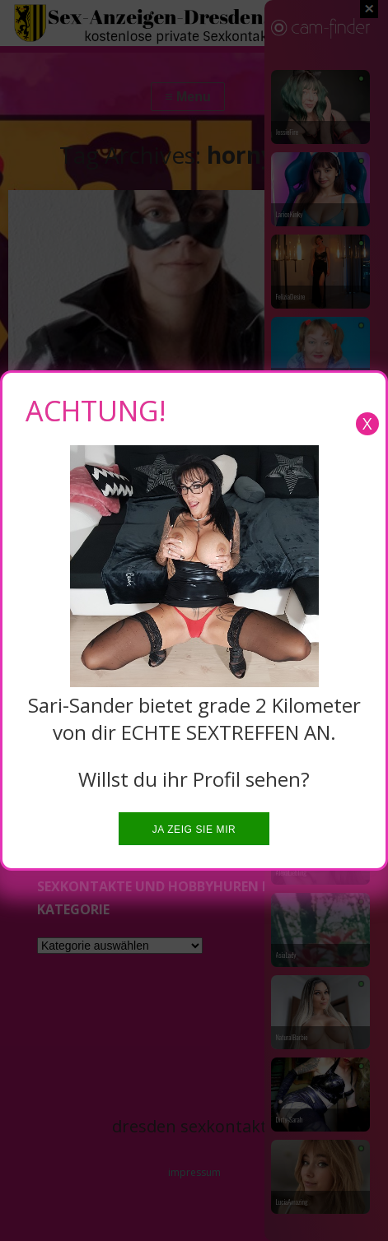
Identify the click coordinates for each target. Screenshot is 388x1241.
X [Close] (367, 423)
